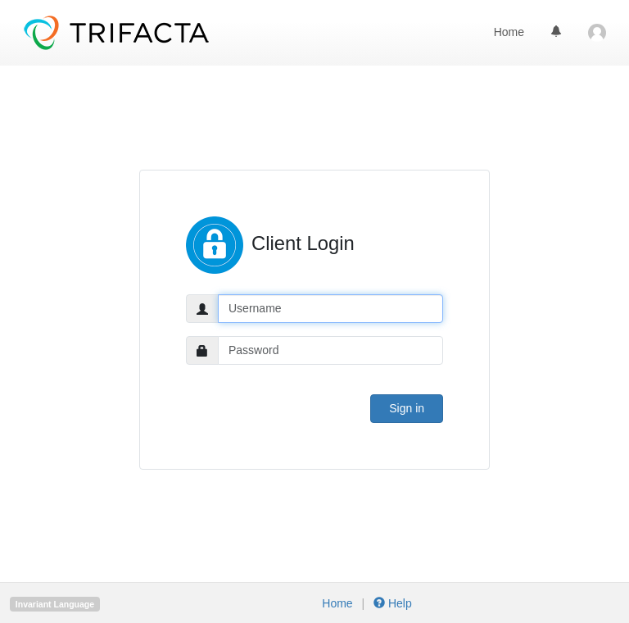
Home (509, 32)
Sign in (406, 408)
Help (391, 603)
